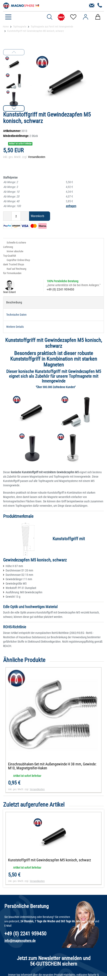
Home (6, 26)
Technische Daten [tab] (16, 314)
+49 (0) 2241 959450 (60, 289)
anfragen (71, 206)
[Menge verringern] (7, 216)
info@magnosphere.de (20, 941)
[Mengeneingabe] (16, 216)
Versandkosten (36, 157)
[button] (14, 108)
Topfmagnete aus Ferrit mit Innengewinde (52, 26)
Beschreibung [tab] (14, 302)
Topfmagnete (19, 26)
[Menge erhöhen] (25, 216)
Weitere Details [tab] (15, 326)
